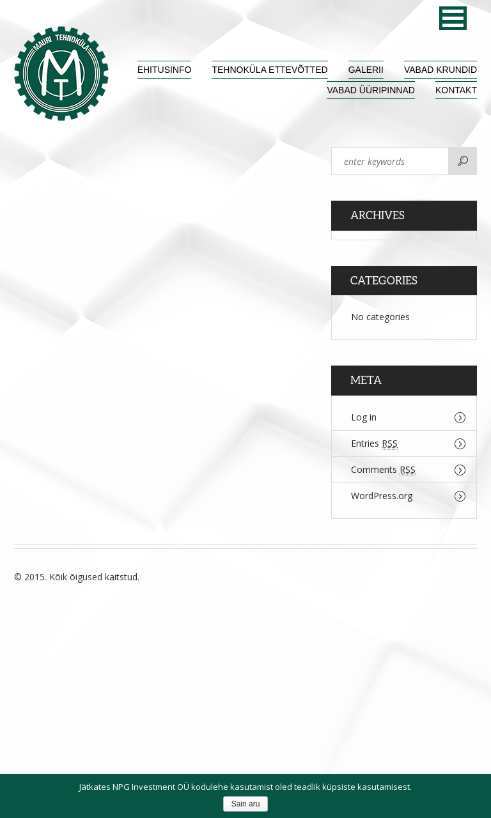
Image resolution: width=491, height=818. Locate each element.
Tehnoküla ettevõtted (269, 70)
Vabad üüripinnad (370, 90)
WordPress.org (381, 496)
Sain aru (245, 803)
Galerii (366, 70)
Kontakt (456, 90)
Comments (383, 469)
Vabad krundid (440, 70)
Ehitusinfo (164, 70)
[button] (453, 18)
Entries (374, 443)
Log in (364, 417)
